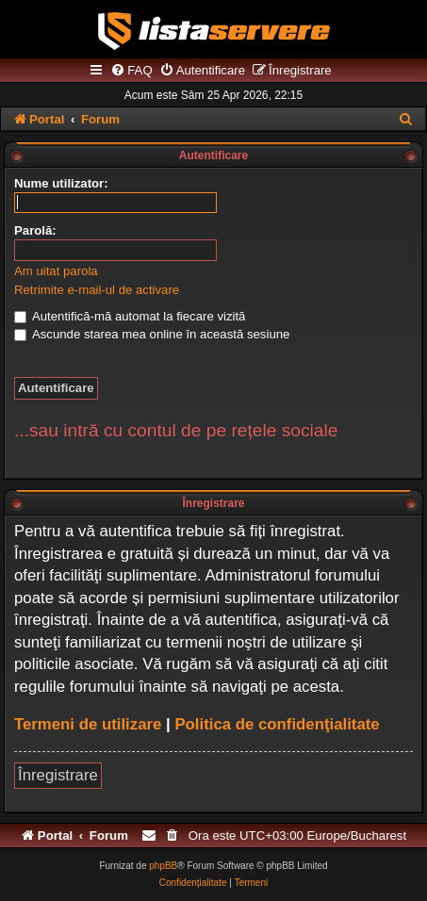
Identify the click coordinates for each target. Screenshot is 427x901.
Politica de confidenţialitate (276, 724)
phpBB (163, 865)
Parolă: (35, 230)
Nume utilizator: (61, 183)
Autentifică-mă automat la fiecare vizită (129, 316)
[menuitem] (131, 70)
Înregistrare (58, 775)
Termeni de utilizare (87, 724)
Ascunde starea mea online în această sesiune (151, 334)
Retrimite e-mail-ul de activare (96, 290)
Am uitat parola (56, 271)
